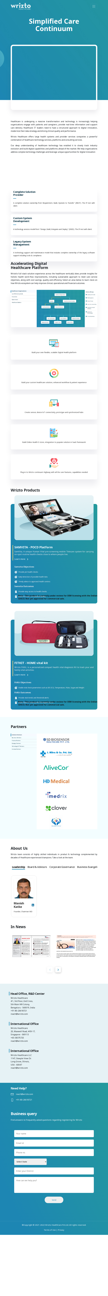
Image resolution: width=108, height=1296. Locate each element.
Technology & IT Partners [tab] (18, 746)
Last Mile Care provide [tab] (17, 294)
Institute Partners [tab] (16, 749)
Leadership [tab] (18, 866)
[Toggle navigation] (93, 6)
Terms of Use (50, 1230)
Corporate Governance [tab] (62, 866)
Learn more (21, 559)
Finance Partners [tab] (16, 740)
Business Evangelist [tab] (88, 866)
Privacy (61, 1230)
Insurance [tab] (14, 296)
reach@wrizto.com (24, 1094)
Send (54, 1200)
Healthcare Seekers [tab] (16, 302)
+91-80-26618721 (24, 1099)
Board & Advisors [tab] (37, 866)
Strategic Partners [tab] (16, 743)
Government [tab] (15, 299)
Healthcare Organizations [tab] (19, 291)
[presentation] (50, 969)
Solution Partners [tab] (17, 734)
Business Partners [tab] (16, 737)
